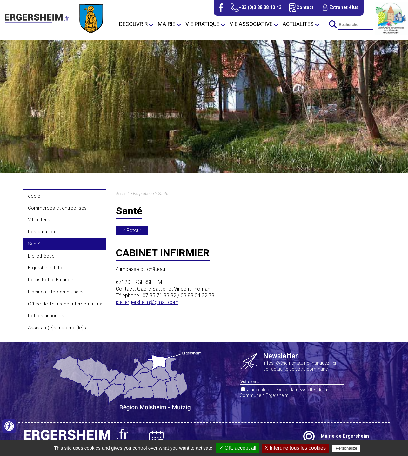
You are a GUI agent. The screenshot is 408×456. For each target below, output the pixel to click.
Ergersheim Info (45, 268)
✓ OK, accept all (237, 448)
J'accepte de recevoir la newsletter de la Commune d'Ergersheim (283, 393)
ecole (34, 196)
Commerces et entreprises (57, 208)
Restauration (41, 232)
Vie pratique (202, 24)
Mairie (166, 24)
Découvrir (133, 24)
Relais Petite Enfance (50, 280)
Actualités (298, 24)
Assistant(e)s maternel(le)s (57, 328)
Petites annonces (47, 316)
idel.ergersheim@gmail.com (147, 302)
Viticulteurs (40, 220)
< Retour (131, 230)
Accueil (122, 193)
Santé (34, 244)
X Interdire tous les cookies (295, 448)
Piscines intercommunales (56, 292)
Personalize (346, 448)
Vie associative (251, 24)
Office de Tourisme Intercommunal (65, 304)
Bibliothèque (41, 256)
